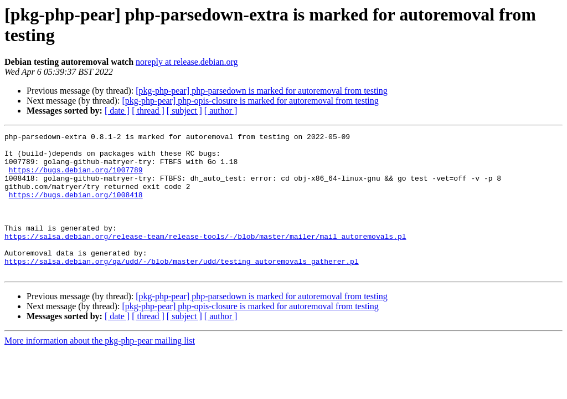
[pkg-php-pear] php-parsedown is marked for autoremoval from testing (262, 90)
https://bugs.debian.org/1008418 (76, 208)
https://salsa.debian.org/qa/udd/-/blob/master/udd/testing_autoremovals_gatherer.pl (181, 288)
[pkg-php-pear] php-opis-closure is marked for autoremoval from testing (250, 100)
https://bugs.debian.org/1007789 (76, 178)
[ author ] (221, 110)
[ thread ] (148, 110)
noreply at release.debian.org (187, 61)
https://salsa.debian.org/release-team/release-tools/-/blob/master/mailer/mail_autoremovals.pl (205, 258)
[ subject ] (184, 110)
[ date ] (117, 110)
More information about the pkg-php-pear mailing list (99, 369)
